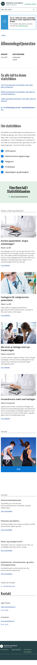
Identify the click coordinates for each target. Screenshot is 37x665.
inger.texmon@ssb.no (8, 607)
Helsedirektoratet (9, 586)
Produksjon (10, 167)
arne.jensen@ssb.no (7, 621)
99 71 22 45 (4, 625)
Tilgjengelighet (16, 650)
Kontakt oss (5, 650)
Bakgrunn (9, 161)
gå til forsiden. (23, 26)
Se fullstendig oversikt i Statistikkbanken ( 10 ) (18, 108)
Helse (3, 35)
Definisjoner (10, 151)
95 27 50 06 (4, 610)
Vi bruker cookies (30, 4)
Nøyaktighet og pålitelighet (17, 172)
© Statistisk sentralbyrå (27, 651)
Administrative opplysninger (17, 156)
